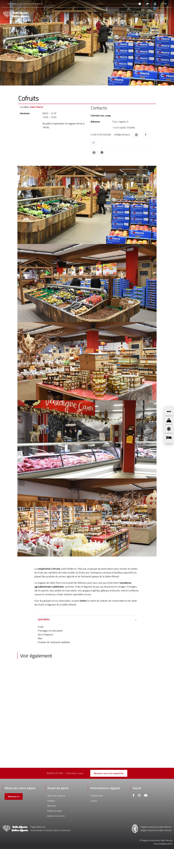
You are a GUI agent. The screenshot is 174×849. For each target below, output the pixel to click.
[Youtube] (145, 795)
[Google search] (155, 3)
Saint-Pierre (36, 107)
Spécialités (44, 619)
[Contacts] (139, 3)
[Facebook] (133, 795)
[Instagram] (139, 795)
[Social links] (147, 3)
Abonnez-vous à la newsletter (109, 773)
